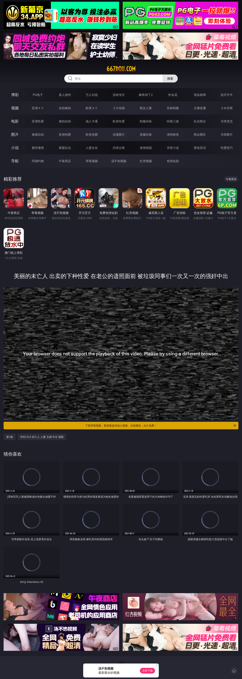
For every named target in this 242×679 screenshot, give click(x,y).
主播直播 (200, 108)
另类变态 (227, 121)
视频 (15, 107)
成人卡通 (92, 121)
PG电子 (38, 95)
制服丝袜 (146, 121)
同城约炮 (38, 161)
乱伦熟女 (200, 121)
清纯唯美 (173, 134)
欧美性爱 (119, 121)
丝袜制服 (173, 108)
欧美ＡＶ (92, 108)
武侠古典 (119, 148)
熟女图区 (200, 134)
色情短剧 (173, 161)
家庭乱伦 (65, 148)
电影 (15, 121)
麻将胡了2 (146, 95)
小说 (15, 147)
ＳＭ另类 (227, 108)
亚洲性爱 (38, 121)
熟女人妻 (146, 108)
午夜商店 (65, 161)
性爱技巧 (227, 148)
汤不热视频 (118, 161)
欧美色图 (92, 134)
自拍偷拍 (65, 108)
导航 (15, 160)
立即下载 (147, 670)
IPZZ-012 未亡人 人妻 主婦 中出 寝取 (42, 437)
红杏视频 (146, 161)
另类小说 (173, 148)
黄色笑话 (200, 148)
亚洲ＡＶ (38, 108)
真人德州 (65, 95)
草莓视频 (92, 161)
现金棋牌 (200, 95)
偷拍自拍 (65, 121)
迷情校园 (146, 148)
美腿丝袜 (146, 134)
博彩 (15, 94)
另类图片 (227, 134)
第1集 (9, 437)
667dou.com (121, 69)
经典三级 (173, 121)
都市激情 (38, 148)
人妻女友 (92, 148)
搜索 (170, 78)
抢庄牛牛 (227, 95)
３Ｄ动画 (119, 108)
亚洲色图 (65, 134)
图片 (15, 134)
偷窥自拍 (38, 134)
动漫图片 (119, 134)
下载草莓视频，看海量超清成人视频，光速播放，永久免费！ (161, 425)
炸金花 (172, 95)
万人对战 (92, 95)
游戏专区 (119, 95)
